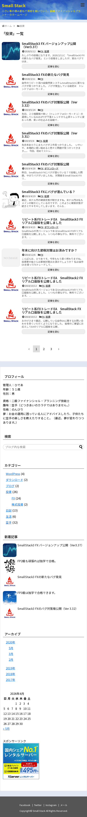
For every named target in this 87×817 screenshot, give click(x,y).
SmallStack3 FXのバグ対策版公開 (45, 164)
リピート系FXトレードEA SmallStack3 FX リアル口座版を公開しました (54, 221)
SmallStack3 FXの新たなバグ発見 (45, 74)
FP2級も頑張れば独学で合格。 (37, 561)
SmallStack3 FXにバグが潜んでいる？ (48, 191)
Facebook (25, 805)
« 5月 (6, 728)
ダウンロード (51, 168)
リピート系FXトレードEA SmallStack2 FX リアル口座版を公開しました (54, 279)
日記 (9, 510)
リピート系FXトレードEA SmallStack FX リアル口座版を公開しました (53, 310)
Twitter (38, 805)
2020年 (10, 642)
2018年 (10, 674)
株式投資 (17, 504)
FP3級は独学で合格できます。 (37, 592)
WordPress (13, 474)
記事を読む (53, 66)
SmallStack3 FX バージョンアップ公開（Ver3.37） (49, 45)
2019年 (10, 668)
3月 (11, 654)
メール (63, 805)
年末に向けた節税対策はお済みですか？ (49, 250)
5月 (11, 648)
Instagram (51, 805)
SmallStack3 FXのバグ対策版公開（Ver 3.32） (49, 104)
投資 (46, 51)
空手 (9, 522)
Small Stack (14, 5)
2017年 (10, 680)
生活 (9, 516)
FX (42, 51)
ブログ (10, 486)
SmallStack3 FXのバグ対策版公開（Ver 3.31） (49, 135)
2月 (11, 659)
